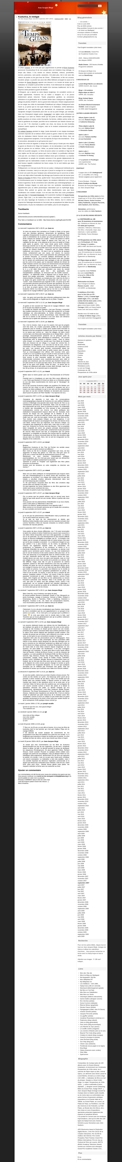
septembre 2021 (83, 523)
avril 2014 (81, 713)
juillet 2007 (81, 887)
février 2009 (82, 846)
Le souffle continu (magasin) (89, 1029)
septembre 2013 (83, 729)
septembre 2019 (83, 574)
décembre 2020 (83, 542)
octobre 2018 (82, 598)
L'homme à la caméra (85, 303)
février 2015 (82, 692)
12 (88, 389)
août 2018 (81, 602)
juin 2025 (81, 426)
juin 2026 (81, 401)
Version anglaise (84, 177)
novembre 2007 (83, 878)
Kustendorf (47, 114)
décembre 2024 (83, 439)
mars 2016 (81, 664)
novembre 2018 (83, 596)
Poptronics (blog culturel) (88, 1020)
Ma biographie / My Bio (88, 977)
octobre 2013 (82, 726)
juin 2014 (81, 709)
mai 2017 (81, 634)
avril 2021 (81, 534)
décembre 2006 (83, 902)
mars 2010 (81, 818)
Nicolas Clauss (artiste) (88, 1007)
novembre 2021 (83, 519)
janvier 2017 (82, 643)
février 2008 (82, 872)
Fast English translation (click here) (89, 47)
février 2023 (82, 486)
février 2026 (82, 409)
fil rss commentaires (84, 1159)
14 (95, 389)
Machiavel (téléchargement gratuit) (92, 988)
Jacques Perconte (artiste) (89, 1014)
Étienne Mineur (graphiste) (89, 1005)
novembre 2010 (83, 801)
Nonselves (82, 209)
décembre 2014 (83, 696)
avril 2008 (81, 868)
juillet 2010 (81, 810)
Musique (80, 342)
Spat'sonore (84, 1054)
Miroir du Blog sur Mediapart (89, 975)
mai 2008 (81, 866)
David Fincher (69, 195)
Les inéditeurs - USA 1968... (89, 984)
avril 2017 (81, 636)
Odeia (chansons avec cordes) (90, 1050)
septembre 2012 (83, 754)
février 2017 (82, 641)
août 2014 (81, 705)
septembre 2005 (83, 934)
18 (84, 390)
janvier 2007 (82, 900)
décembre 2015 (83, 671)
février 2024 (82, 461)
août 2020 (81, 551)
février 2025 (82, 435)
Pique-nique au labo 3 (88, 260)
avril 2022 (81, 508)
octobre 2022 (82, 495)
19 (88, 390)
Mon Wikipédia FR (86, 979)
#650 (66, 19)
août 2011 (81, 782)
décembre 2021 (83, 516)
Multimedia (81, 344)
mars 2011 (81, 793)
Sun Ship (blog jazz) (87, 1041)
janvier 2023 (82, 489)
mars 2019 (81, 587)
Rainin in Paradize (24, 178)
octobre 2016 (82, 649)
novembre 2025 (83, 416)
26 (88, 392)
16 (103, 389)
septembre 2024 (83, 446)
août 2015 (81, 679)
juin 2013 (81, 735)
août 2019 (81, 576)
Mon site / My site (86, 973)
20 (91, 390)
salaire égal (82, 299)
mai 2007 (81, 891)
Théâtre (80, 349)
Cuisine (80, 355)
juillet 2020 (81, 553)
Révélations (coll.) (84, 366)
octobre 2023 (82, 469)
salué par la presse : (87, 225)
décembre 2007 (83, 876)
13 (91, 389)
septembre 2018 (83, 600)
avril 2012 (81, 765)
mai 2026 (81, 403)
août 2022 (81, 499)
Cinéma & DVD (59, 19)
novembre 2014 (83, 698)
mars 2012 (81, 767)
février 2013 (82, 743)
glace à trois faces (84, 305)
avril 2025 (81, 431)
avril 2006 (81, 919)
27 (91, 392)
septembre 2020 (83, 548)
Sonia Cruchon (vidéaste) (88, 1003)
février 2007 (82, 898)
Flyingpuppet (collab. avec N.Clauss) (92, 1009)
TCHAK (81, 107)
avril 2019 (81, 585)
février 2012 (82, 769)
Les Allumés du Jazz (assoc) (89, 1027)
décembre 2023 (83, 465)
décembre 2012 (83, 748)
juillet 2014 (81, 707)
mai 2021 (81, 531)
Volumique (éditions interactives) (91, 997)
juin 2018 (81, 606)
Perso (80, 357)
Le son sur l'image (84, 368)
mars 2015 (81, 690)
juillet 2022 (81, 501)
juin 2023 (81, 478)
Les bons (95, 299)
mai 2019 (81, 583)
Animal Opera (88, 98)
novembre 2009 (83, 827)
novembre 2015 (83, 673)
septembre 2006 (83, 908)
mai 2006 (81, 917)
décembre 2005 (83, 928)
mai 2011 (81, 788)
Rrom (72, 188)
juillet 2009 (81, 836)
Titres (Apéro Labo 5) (86, 126)
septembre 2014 (83, 703)
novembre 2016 (83, 647)
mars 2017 (81, 639)
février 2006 (82, 923)
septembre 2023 (83, 471)
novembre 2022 (83, 493)
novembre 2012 (83, 750)
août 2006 (81, 911)
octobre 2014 (82, 701)
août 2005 (81, 936)
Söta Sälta (83, 1052)
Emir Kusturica (69, 68)
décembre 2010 (83, 799)
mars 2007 (81, 896)
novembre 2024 (83, 441)
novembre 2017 (83, 621)
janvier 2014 (82, 720)
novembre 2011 (83, 776)
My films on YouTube (87, 990)
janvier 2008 (82, 874)
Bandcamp (91, 256)
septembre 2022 (83, 497)
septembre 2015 (83, 677)
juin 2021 (81, 529)
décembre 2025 (83, 414)
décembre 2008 (83, 851)
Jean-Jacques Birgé (45, 8)
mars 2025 (81, 433)
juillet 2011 (81, 784)
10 (80, 389)
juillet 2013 (81, 733)
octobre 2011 (82, 778)
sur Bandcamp (91, 288)
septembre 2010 (83, 806)
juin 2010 (81, 812)
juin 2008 (81, 863)
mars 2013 (81, 741)
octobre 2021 (82, 521)
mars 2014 (81, 716)
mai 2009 (81, 840)
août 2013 (81, 731)
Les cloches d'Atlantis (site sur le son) (93, 1031)
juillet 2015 (81, 681)
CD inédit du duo (88, 314)
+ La (95, 303)
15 (99, 389)
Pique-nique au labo (93, 250)
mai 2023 (81, 480)
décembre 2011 (83, 774)
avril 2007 (81, 893)
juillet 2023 (81, 476)
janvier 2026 (82, 411)
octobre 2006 (82, 906)
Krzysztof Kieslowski (37, 195)
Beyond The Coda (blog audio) (90, 1033)
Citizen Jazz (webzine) (87, 1044)
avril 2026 (81, 405)
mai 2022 (81, 506)
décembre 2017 (83, 619)
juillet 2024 (81, 450)
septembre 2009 (83, 831)
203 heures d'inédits (96, 64)
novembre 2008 (83, 853)
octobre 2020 (82, 546)
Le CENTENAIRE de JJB (86, 219)
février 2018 (82, 615)
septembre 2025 (83, 420)
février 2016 (82, 666)
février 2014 (82, 718)
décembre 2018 (83, 593)
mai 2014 (81, 711)
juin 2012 (81, 761)
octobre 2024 (82, 444)
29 (99, 392)
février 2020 (82, 564)
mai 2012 (81, 763)
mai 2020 (81, 557)
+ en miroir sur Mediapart (85, 30)
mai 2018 (81, 609)
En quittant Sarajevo (25, 131)
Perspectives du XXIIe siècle (90, 240)
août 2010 (81, 808)
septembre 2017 (83, 626)
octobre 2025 (82, 418)
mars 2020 (81, 561)
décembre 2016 (83, 645)
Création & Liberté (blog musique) (91, 1035)
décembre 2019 (83, 568)
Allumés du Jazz (83, 362)
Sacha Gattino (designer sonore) (91, 999)
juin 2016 (81, 658)
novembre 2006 (83, 904)
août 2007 (81, 885)
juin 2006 (81, 915)
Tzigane (27, 68)
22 (99, 390)
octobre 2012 (82, 752)
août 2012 (81, 756)
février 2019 (82, 589)
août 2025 (81, 422)
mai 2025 (81, 429)
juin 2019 (81, 581)
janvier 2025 (82, 437)
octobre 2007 (82, 881)
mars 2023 (81, 484)
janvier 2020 (82, 566)
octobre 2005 (82, 932)
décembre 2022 (83, 491)
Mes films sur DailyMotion (88, 992)
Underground (97, 172)
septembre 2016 (83, 651)
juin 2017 (81, 632)
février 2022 (82, 512)
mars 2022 (81, 510)
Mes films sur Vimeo (87, 994)
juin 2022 (81, 503)
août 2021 (81, 525)
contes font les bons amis (87, 301)
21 (95, 390)
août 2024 (81, 448)
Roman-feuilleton (83, 364)
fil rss (79, 1157)
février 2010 (82, 821)
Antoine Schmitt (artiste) (88, 1011)
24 (80, 392)
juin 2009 (81, 838)
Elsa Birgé (83, 1048)
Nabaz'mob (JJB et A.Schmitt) (90, 986)
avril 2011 (81, 791)
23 (103, 390)
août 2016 (81, 654)
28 (95, 392)
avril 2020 (81, 559)
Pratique (80, 353)
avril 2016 (81, 662)
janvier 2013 (82, 746)
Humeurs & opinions (84, 340)
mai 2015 (81, 686)
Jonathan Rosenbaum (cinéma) (90, 1018)
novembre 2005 (83, 930)
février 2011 (82, 795)
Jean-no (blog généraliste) (89, 1022)
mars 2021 (81, 536)
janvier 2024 (82, 463)
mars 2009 (81, 844)
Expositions (81, 351)
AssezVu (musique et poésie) (90, 1037)
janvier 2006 (82, 926)
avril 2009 (81, 842)
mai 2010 (81, 814)
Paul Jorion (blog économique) (90, 1024)
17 (80, 390)
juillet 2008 (81, 861)
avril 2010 (81, 816)
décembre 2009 (83, 825)
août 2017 (81, 628)
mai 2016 (81, 660)
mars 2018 (81, 613)
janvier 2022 (82, 514)
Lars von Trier (23, 195)
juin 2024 (81, 452)
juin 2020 (81, 555)
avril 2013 (81, 739)
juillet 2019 (81, 579)
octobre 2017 (82, 623)
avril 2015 (81, 688)
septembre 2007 (83, 883)
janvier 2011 (82, 797)
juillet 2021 (81, 527)
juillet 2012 (81, 758)
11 (84, 389)
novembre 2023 (83, 467)
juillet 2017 (81, 630)
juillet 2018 (81, 604)
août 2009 (81, 833)
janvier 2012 (82, 771)
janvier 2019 (82, 591)
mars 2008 (81, 870)
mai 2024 (81, 454)
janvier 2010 (82, 823)
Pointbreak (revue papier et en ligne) (92, 1046)
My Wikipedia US (86, 982)
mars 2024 (81, 459)
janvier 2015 (82, 694)
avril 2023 (81, 482)
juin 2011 (81, 786)
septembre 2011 (83, 780)
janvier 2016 (82, 668)
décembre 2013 (83, 722)
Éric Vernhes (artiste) (87, 1001)
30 (103, 392)
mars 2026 (81, 407)
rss (70, 19)
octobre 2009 (82, 829)
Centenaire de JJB (84, 370)
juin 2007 (81, 889)
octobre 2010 (82, 803)
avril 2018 (81, 611)
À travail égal (94, 296)
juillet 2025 (81, 424)
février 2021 (82, 538)
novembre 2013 (83, 724)
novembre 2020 (83, 544)
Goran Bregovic (32, 82)
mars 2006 (81, 921)
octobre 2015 (82, 675)
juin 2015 (81, 684)
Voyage (80, 359)
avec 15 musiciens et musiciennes (90, 221)
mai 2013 (81, 737)
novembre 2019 (83, 570)
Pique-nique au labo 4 (86, 92)
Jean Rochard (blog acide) (89, 1039)
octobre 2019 (82, 572)
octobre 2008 (82, 855)
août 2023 (81, 474)
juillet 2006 (81, 913)
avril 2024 (81, 456)
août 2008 (81, 859)
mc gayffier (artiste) (86, 1016)
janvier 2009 (82, 848)
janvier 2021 (82, 540)
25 (84, 392)
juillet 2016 (81, 656)
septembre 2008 (83, 857)
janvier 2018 (82, 617)
